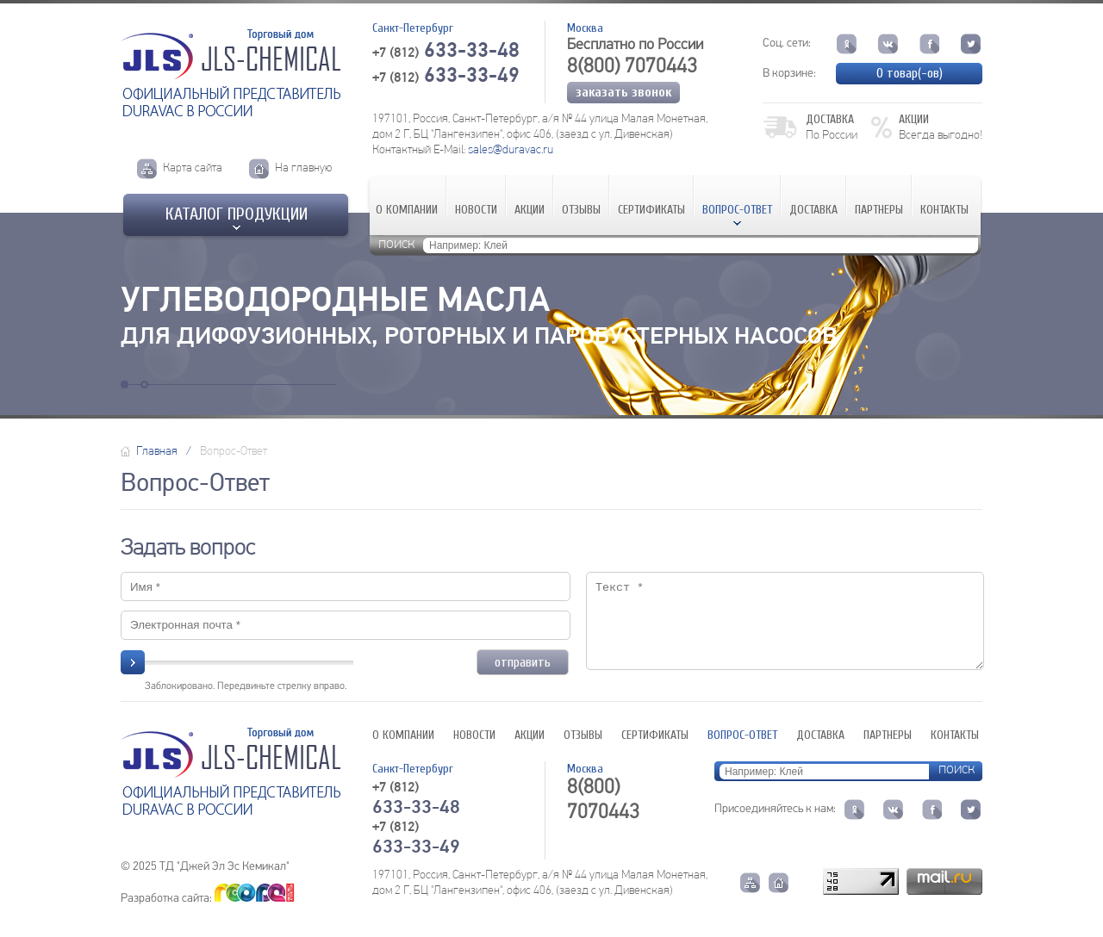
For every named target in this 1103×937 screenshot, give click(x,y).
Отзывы (581, 209)
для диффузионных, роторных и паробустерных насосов (479, 338)
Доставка (813, 209)
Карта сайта (192, 168)
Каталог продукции (236, 214)
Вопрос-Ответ (737, 209)
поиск (396, 244)
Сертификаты (651, 209)
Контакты (944, 209)
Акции (529, 209)
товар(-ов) (909, 73)
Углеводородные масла (335, 302)
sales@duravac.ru (510, 150)
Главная (157, 451)
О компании (407, 209)
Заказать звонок (623, 92)
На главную (303, 168)
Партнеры (879, 209)
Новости (476, 209)
